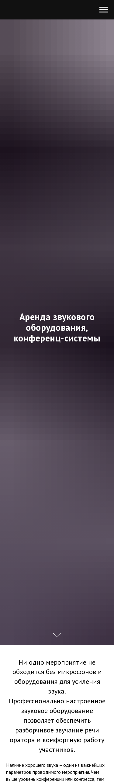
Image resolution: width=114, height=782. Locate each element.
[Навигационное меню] (103, 10)
